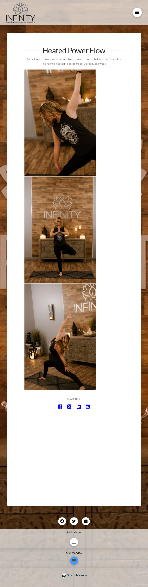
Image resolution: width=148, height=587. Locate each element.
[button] (137, 12)
